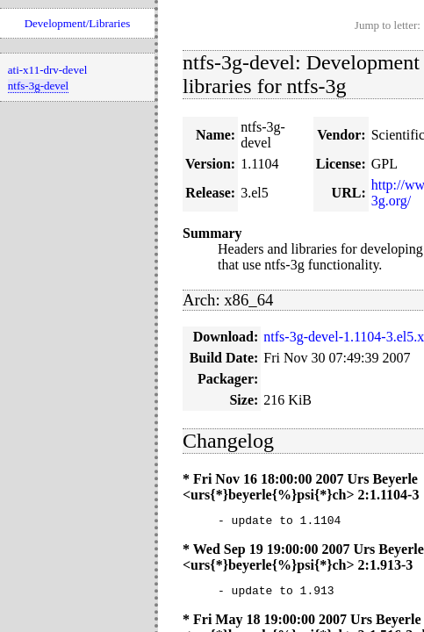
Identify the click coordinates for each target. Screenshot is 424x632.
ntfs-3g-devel (38, 85)
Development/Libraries (78, 23)
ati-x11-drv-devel (47, 69)
